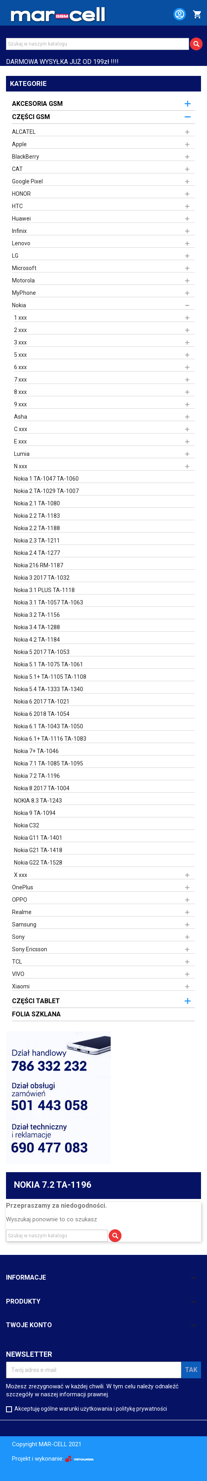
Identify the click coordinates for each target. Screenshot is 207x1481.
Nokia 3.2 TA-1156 (37, 615)
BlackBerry (25, 156)
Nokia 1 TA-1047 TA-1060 (46, 478)
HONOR (21, 194)
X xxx (20, 875)
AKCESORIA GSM (37, 103)
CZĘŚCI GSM (31, 117)
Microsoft (24, 268)
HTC (17, 206)
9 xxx (20, 404)
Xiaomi (21, 986)
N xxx (20, 466)
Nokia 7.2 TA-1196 (37, 776)
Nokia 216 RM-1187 (38, 565)
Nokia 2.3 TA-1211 (37, 540)
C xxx (20, 429)
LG (15, 255)
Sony (18, 937)
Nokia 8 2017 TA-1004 (42, 788)
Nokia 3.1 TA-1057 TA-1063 (48, 602)
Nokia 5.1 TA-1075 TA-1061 (48, 664)
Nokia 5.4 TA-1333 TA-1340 (48, 689)
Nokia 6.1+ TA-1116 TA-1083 (50, 739)
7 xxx (20, 379)
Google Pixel (27, 181)
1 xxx (20, 317)
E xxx (20, 441)
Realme (22, 912)
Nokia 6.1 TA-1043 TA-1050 (48, 726)
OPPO (19, 900)
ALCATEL (24, 132)
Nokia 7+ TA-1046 (36, 751)
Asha (20, 416)
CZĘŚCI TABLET (36, 1001)
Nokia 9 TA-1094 (35, 813)
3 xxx (20, 342)
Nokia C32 (26, 825)
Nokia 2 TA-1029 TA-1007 (46, 491)
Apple (19, 144)
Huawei (21, 218)
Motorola (23, 280)
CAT (17, 169)
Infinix (19, 231)
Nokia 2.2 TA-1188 (37, 528)
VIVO (18, 974)
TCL (17, 961)
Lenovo (21, 243)
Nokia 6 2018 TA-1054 (42, 714)
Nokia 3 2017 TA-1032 (42, 578)
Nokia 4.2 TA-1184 (37, 639)
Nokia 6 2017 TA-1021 (42, 701)
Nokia (19, 305)
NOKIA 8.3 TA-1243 (38, 800)
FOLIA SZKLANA (36, 1014)
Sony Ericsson (29, 949)
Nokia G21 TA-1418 (38, 850)
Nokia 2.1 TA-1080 (37, 503)
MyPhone (24, 293)
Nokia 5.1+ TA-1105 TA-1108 (50, 677)
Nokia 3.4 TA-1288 (37, 627)
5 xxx (20, 355)
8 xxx (20, 392)
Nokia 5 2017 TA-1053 (42, 652)
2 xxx (20, 330)
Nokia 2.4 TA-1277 (37, 553)
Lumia (22, 454)
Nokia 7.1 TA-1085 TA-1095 (48, 763)
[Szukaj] (97, 44)
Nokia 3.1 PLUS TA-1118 (44, 590)
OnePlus (22, 887)
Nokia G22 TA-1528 (38, 862)
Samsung (24, 924)
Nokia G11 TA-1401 (38, 838)
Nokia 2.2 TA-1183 (37, 516)
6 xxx (20, 367)
